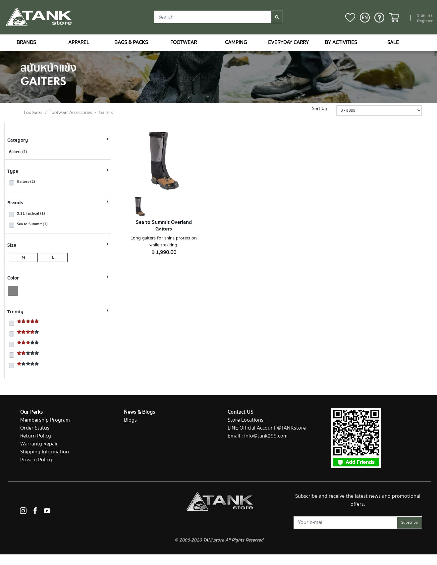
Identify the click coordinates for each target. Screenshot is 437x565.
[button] (365, 17)
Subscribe (409, 522)
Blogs (130, 420)
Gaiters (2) (26, 182)
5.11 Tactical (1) (31, 214)
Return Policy (35, 436)
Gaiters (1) (18, 152)
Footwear (33, 112)
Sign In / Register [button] (424, 18)
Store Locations (245, 420)
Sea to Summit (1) (32, 224)
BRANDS (26, 42)
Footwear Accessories (70, 112)
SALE (393, 42)
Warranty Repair (39, 444)
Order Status (34, 428)
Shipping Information (44, 452)
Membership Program (45, 420)
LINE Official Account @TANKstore (267, 428)
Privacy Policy (36, 460)
